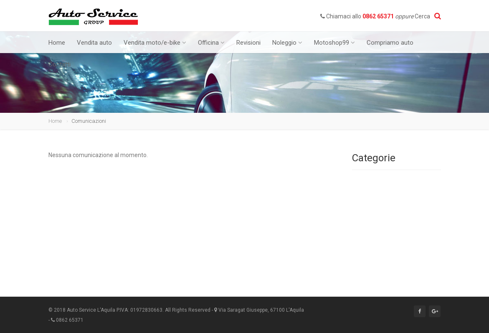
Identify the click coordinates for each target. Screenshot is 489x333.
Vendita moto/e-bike (155, 42)
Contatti (59, 64)
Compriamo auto (390, 42)
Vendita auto (94, 42)
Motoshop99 (334, 42)
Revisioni (248, 42)
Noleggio (287, 42)
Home (56, 42)
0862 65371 (378, 16)
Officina (211, 42)
